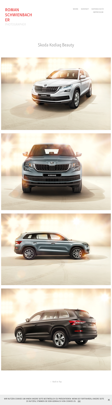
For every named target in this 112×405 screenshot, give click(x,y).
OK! (79, 401)
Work (75, 8)
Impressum (98, 12)
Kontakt (85, 8)
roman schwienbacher (18, 14)
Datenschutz (97, 8)
